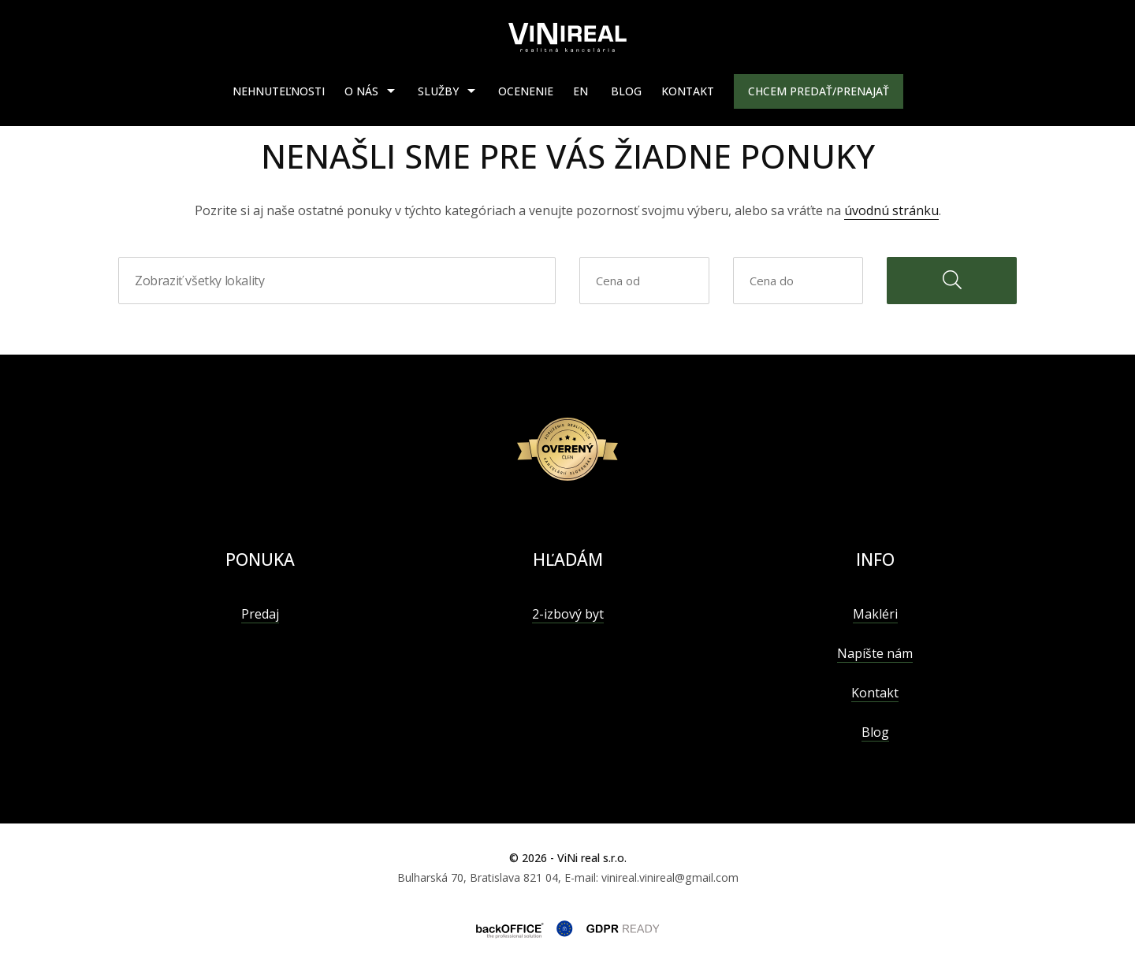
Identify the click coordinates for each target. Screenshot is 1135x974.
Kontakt (687, 91)
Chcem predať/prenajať (818, 91)
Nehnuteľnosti (279, 91)
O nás (361, 91)
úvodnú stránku (891, 210)
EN (580, 91)
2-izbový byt (568, 614)
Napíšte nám (875, 653)
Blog (626, 91)
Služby (438, 91)
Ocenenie (525, 91)
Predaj (260, 614)
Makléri (875, 614)
